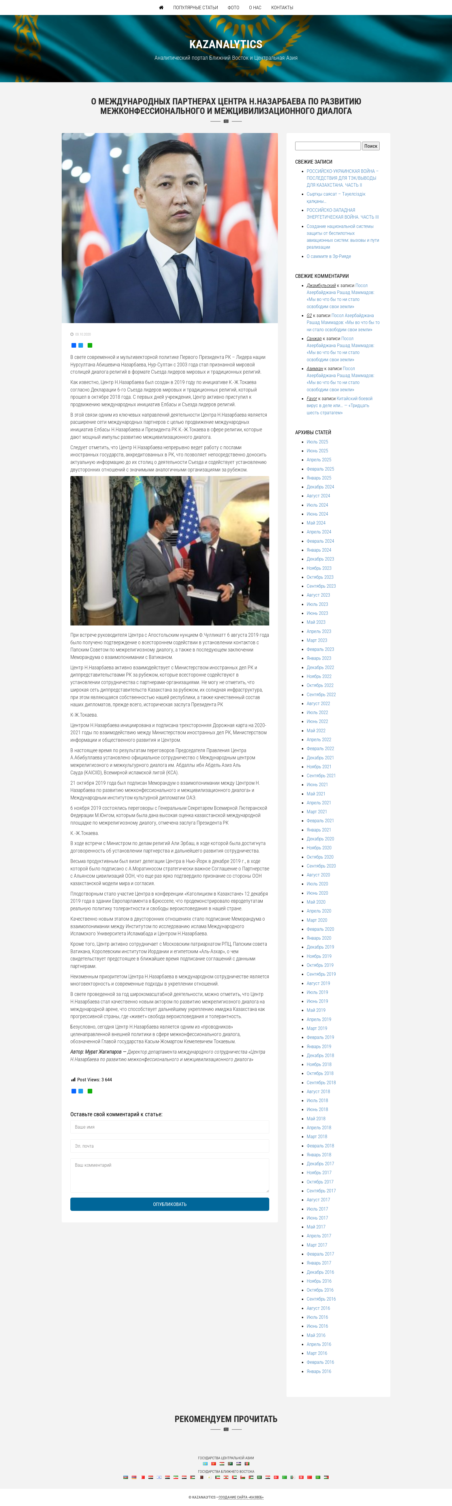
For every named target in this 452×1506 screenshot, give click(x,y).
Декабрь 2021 (320, 758)
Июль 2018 (317, 1100)
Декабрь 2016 (320, 1272)
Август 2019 (318, 983)
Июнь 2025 (317, 451)
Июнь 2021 (317, 784)
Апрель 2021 (319, 803)
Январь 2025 (319, 478)
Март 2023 (317, 640)
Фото (233, 7)
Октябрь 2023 (320, 577)
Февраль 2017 (320, 1254)
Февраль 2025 (320, 469)
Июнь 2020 (317, 893)
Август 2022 (318, 703)
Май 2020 (316, 902)
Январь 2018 (319, 1154)
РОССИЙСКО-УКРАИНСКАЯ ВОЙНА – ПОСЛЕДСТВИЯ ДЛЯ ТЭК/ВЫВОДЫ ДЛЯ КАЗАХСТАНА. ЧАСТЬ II (343, 178)
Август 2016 (318, 1308)
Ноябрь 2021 (319, 766)
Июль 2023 (317, 604)
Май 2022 (316, 730)
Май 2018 (316, 1118)
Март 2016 (317, 1353)
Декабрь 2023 (320, 559)
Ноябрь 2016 (319, 1281)
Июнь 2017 (317, 1218)
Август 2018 (318, 1091)
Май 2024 (316, 523)
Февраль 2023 (320, 649)
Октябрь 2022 (320, 685)
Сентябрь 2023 (321, 586)
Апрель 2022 (319, 739)
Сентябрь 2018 (321, 1082)
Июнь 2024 (317, 514)
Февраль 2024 (320, 541)
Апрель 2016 (319, 1344)
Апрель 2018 (319, 1127)
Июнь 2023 (317, 613)
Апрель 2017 (319, 1236)
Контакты (282, 7)
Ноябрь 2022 (319, 676)
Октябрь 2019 (320, 965)
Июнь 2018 (317, 1109)
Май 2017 (316, 1227)
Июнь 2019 (317, 1001)
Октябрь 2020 (320, 857)
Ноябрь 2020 (319, 848)
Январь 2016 (319, 1371)
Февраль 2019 (320, 1037)
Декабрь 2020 (320, 839)
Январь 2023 (319, 658)
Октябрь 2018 (320, 1073)
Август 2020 (318, 875)
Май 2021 (316, 794)
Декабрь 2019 (320, 947)
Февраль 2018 (320, 1146)
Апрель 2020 (319, 911)
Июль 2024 (317, 505)
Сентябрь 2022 (321, 694)
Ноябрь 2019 (319, 956)
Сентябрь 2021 (321, 775)
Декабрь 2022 (320, 667)
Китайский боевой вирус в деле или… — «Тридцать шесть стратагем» (339, 405)
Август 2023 (318, 595)
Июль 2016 (317, 1317)
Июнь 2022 (317, 721)
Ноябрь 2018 (319, 1064)
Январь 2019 (319, 1046)
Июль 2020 (317, 884)
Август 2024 (318, 496)
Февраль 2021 (320, 820)
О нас (255, 7)
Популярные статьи (195, 7)
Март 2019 (317, 1028)
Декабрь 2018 (320, 1055)
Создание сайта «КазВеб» (241, 1497)
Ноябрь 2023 (319, 568)
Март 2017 (317, 1245)
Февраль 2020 (320, 929)
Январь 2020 (319, 938)
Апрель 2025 (319, 459)
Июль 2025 (317, 442)
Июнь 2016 (317, 1326)
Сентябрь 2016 (321, 1299)
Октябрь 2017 (320, 1182)
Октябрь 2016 (320, 1290)
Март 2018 (317, 1136)
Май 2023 (316, 622)
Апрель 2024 (319, 532)
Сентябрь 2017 (321, 1191)
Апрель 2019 (319, 1019)
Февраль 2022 (320, 748)
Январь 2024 (319, 550)
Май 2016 (316, 1335)
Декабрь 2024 (320, 487)
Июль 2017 (317, 1209)
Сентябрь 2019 (321, 974)
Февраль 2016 (320, 1362)
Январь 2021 (319, 830)
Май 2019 (316, 1010)
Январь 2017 (319, 1263)
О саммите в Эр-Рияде (329, 256)
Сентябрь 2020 (321, 866)
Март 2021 (317, 811)
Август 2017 (318, 1199)
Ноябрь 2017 (319, 1172)
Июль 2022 (317, 712)
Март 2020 (317, 920)
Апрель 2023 (319, 631)
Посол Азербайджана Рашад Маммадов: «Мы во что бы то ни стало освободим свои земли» (343, 322)
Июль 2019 (317, 992)
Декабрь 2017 (320, 1163)
